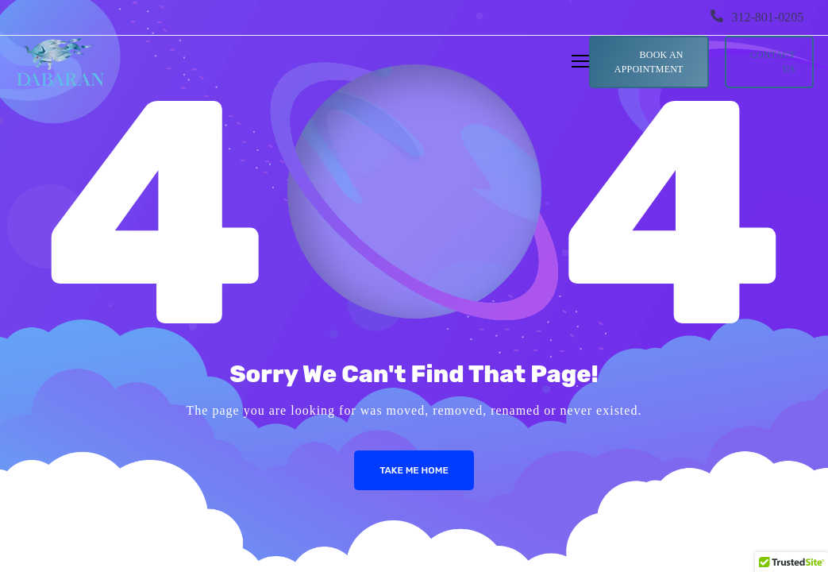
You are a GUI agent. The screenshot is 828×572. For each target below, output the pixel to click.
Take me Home (414, 470)
